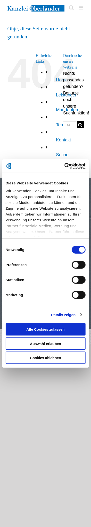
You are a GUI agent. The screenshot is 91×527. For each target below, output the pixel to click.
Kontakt (63, 140)
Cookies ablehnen (45, 358)
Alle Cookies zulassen (45, 329)
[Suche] (80, 124)
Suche (62, 154)
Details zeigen (63, 314)
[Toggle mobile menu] (81, 7)
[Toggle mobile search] (71, 7)
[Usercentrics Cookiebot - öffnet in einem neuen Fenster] (64, 166)
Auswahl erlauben (45, 343)
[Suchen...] (70, 124)
